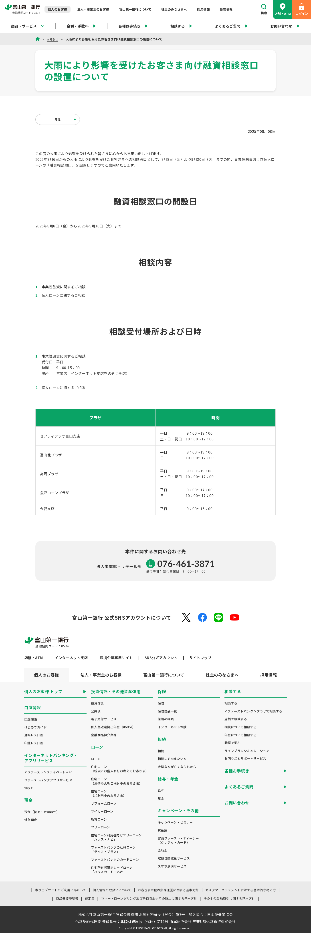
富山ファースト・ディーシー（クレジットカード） (178, 840)
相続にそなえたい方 (172, 759)
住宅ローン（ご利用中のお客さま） (108, 793)
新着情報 (226, 9)
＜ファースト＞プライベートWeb (48, 772)
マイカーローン (102, 811)
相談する (181, 26)
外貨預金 (30, 820)
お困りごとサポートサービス (245, 758)
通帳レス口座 (34, 735)
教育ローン (99, 819)
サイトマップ (200, 657)
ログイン (301, 9)
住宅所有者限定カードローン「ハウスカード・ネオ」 (111, 869)
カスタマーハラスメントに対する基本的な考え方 (240, 890)
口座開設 (30, 719)
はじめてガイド (35, 727)
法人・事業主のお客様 (93, 9)
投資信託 (97, 703)
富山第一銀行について (135, 9)
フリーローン (100, 827)
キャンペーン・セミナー (175, 822)
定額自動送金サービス (174, 858)
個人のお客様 (57, 9)
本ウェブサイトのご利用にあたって (60, 890)
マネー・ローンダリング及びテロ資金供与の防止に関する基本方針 (149, 898)
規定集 (90, 898)
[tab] (101, 675)
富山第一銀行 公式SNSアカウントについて (121, 617)
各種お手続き (133, 26)
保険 (161, 703)
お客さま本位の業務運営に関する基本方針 (168, 890)
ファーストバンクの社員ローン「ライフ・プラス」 (113, 849)
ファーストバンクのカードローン (115, 859)
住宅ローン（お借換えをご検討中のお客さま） (116, 781)
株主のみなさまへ (174, 9)
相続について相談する (240, 727)
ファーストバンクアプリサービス (48, 780)
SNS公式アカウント (161, 657)
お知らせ (53, 39)
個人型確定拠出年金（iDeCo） (113, 727)
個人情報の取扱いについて (112, 890)
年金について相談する (240, 735)
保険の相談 (166, 719)
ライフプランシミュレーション (246, 751)
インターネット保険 (172, 727)
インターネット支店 (71, 657)
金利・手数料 (81, 26)
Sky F (28, 788)
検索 (264, 9)
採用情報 (203, 9)
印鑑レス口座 (34, 743)
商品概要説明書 (67, 898)
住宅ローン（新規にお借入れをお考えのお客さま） (120, 769)
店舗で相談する (235, 719)
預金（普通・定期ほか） (42, 812)
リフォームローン (103, 803)
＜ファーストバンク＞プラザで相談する (253, 711)
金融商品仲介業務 (104, 735)
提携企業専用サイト (116, 657)
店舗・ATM (283, 9)
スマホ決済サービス (172, 866)
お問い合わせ (285, 26)
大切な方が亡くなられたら (177, 767)
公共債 (96, 711)
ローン (95, 759)
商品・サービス (27, 26)
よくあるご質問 (231, 26)
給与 (161, 790)
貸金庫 (162, 830)
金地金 (162, 850)
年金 (161, 798)
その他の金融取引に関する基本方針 (229, 898)
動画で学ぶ (232, 743)
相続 (161, 751)
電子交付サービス (104, 719)
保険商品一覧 (167, 711)
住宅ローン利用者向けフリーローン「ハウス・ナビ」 (116, 837)
